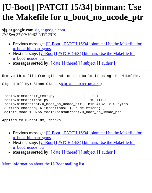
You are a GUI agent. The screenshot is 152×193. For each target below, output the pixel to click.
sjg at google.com (50, 30)
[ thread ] (72, 63)
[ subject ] (89, 63)
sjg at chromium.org (80, 86)
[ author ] (107, 63)
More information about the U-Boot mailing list (43, 173)
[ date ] (57, 63)
